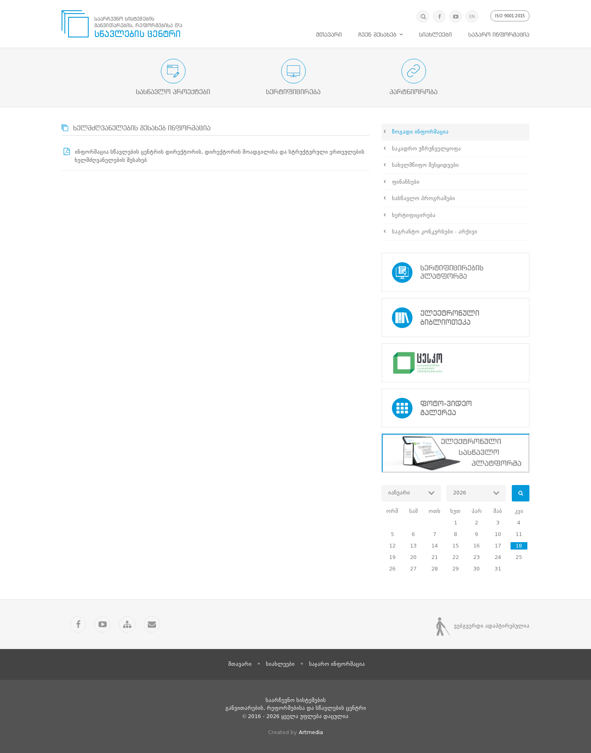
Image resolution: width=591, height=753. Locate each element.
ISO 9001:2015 (510, 15)
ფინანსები (405, 181)
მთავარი (329, 35)
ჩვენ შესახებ (377, 35)
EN (472, 16)
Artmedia (311, 732)
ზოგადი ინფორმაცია (420, 131)
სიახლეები (435, 35)
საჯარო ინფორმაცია (498, 35)
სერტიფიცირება (413, 215)
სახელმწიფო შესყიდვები (425, 165)
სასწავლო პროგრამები (423, 198)
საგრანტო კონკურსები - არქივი (434, 231)
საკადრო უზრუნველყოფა (426, 148)
